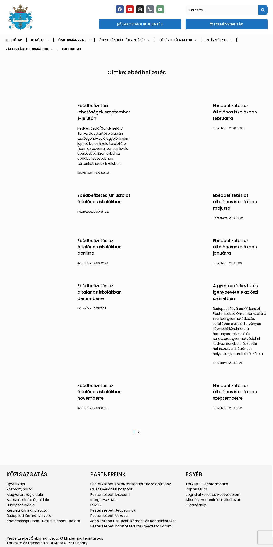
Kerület (40, 40)
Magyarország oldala (25, 494)
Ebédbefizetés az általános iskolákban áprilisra (99, 247)
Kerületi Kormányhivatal (27, 510)
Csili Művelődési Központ (111, 489)
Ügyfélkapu (16, 484)
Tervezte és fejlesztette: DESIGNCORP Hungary (47, 542)
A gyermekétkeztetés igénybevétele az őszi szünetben (235, 292)
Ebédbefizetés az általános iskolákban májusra (235, 201)
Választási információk (29, 49)
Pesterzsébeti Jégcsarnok (113, 510)
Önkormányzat (74, 40)
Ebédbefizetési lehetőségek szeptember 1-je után (103, 112)
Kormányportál (20, 489)
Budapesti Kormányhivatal (29, 515)
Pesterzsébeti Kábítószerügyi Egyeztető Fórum (131, 526)
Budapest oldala (21, 505)
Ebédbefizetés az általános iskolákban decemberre (99, 292)
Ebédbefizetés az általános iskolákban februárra (235, 112)
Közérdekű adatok (177, 40)
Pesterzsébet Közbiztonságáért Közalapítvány (130, 484)
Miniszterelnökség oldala (28, 499)
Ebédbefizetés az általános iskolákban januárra (235, 247)
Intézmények (219, 40)
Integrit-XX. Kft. (103, 499)
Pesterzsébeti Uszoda (109, 515)
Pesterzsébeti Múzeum (110, 494)
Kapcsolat (71, 49)
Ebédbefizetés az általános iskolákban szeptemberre (235, 392)
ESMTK (96, 505)
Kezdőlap (14, 40)
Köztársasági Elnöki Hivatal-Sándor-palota (43, 520)
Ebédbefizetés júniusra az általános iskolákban (104, 198)
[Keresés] (263, 10)
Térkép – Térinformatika (207, 484)
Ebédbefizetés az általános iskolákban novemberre (99, 392)
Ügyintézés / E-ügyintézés (124, 40)
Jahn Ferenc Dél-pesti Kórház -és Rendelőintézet (133, 520)
